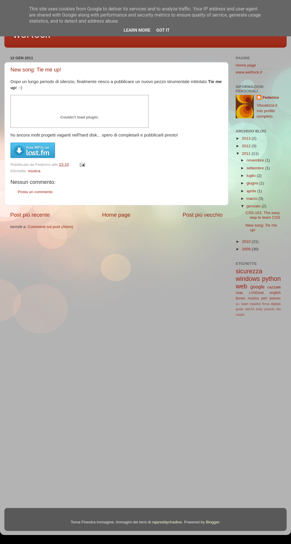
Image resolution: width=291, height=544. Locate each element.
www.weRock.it (249, 72)
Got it (163, 30)
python (271, 278)
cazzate (274, 287)
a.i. (238, 304)
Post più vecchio (202, 215)
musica (34, 171)
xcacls (240, 314)
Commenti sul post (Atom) (50, 227)
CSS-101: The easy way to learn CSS (263, 215)
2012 (247, 146)
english (275, 293)
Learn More (137, 30)
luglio (251, 175)
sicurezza (249, 271)
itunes (240, 298)
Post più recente (30, 215)
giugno (252, 183)
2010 (247, 241)
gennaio (254, 206)
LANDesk (256, 293)
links (259, 309)
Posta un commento (35, 192)
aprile (251, 191)
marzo (252, 198)
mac (239, 292)
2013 (247, 138)
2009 (247, 249)
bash (245, 304)
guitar (240, 309)
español (255, 304)
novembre (255, 160)
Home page (116, 215)
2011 (247, 153)
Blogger (212, 522)
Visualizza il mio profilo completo (267, 111)
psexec (275, 298)
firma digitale (271, 304)
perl (264, 298)
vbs (278, 309)
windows (248, 278)
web (241, 286)
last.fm (250, 309)
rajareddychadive (167, 522)
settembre (255, 168)
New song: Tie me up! (35, 70)
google (257, 286)
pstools (269, 309)
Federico (270, 97)
